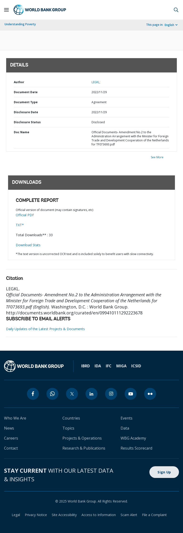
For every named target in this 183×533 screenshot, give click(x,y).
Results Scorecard (136, 448)
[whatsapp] (52, 394)
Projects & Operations (82, 438)
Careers (11, 438)
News (9, 428)
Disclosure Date (26, 112)
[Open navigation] (6, 9)
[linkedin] (91, 394)
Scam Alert (129, 514)
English (169, 25)
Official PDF (25, 215)
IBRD (85, 366)
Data (125, 428)
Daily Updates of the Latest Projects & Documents (45, 329)
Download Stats (28, 245)
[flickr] (150, 394)
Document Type (26, 102)
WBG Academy (133, 438)
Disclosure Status (27, 122)
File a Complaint (154, 514)
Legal (16, 514)
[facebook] (33, 394)
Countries (71, 418)
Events (126, 418)
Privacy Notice (36, 514)
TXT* (20, 225)
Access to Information (98, 514)
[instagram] (111, 394)
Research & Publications (83, 448)
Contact (11, 448)
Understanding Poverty (20, 24)
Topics (68, 428)
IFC (109, 366)
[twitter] (72, 394)
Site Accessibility (64, 514)
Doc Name (21, 132)
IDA (98, 366)
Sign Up (164, 472)
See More (157, 157)
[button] (176, 10)
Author (19, 82)
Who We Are (15, 418)
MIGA (121, 366)
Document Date (26, 92)
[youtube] (131, 394)
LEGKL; (96, 82)
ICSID (136, 366)
